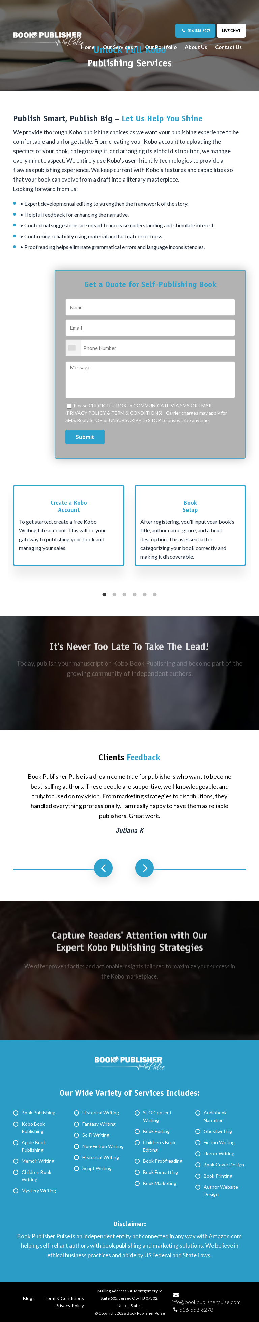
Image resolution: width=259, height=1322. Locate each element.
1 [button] (104, 594)
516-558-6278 (196, 30)
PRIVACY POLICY (86, 413)
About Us (196, 47)
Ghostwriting (218, 1131)
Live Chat (231, 30)
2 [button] (114, 594)
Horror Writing (219, 1153)
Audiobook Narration (215, 1116)
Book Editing (156, 1131)
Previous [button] (103, 868)
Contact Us (228, 47)
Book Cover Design (224, 1164)
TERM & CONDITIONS (136, 413)
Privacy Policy (69, 1306)
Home (88, 47)
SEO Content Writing (157, 1116)
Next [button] (144, 868)
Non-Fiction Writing (103, 1146)
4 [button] (134, 594)
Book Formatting (160, 1172)
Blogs (29, 1298)
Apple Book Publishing (34, 1146)
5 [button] (144, 594)
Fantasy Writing (99, 1124)
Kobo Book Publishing (33, 1127)
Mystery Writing (39, 1190)
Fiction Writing (219, 1142)
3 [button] (124, 594)
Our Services (118, 47)
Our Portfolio (161, 47)
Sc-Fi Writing (95, 1135)
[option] (69, 529)
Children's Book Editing (159, 1146)
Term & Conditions (64, 1298)
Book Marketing (159, 1183)
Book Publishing (38, 1113)
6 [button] (154, 594)
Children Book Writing (36, 1175)
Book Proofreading (162, 1161)
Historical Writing (100, 1113)
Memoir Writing (38, 1161)
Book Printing (218, 1176)
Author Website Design (221, 1190)
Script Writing (97, 1168)
